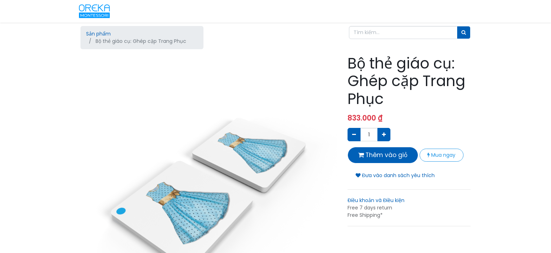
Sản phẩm (98, 33)
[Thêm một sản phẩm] (383, 134)
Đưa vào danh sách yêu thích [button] (395, 175)
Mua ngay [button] (441, 154)
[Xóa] (354, 134)
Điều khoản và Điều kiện (376, 200)
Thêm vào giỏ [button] (383, 155)
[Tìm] (464, 32)
